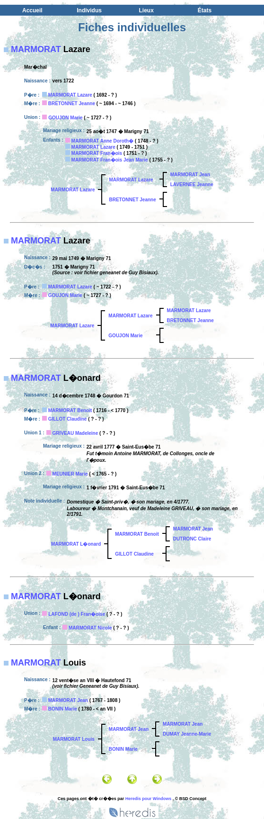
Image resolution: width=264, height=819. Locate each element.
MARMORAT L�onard (76, 544)
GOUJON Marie (65, 117)
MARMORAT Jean (190, 174)
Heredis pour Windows (148, 798)
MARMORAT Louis (74, 739)
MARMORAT (36, 49)
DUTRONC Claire (192, 538)
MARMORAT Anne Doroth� (102, 141)
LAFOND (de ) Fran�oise (76, 614)
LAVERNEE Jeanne (191, 184)
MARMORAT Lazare (70, 95)
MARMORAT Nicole (90, 627)
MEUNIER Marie (70, 474)
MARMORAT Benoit (70, 410)
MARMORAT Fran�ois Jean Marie (109, 159)
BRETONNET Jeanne (71, 103)
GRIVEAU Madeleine (75, 433)
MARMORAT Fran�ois (97, 153)
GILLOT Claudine (67, 419)
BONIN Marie (62, 708)
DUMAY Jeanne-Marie (187, 734)
